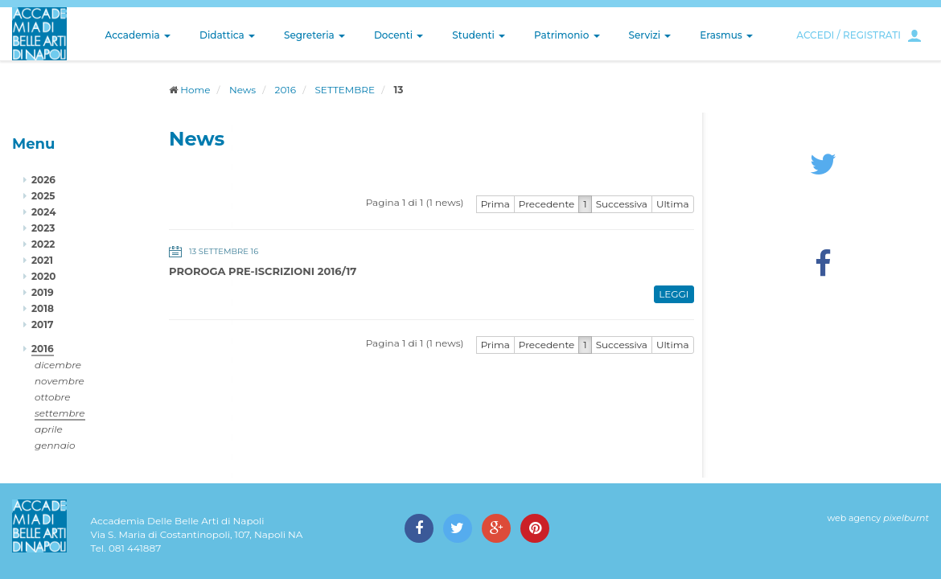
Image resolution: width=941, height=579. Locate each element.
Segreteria (314, 35)
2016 (285, 90)
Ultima (672, 204)
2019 (42, 292)
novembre (59, 381)
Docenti (398, 35)
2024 (43, 212)
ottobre (52, 397)
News (242, 90)
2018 (42, 308)
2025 (43, 196)
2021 (42, 260)
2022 (43, 244)
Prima (495, 204)
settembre (60, 413)
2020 (43, 276)
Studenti (478, 35)
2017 (42, 324)
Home (195, 90)
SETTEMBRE (344, 90)
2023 (43, 228)
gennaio (55, 445)
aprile (49, 429)
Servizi (650, 35)
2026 (43, 180)
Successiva (621, 204)
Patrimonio (567, 35)
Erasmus (726, 35)
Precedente (547, 204)
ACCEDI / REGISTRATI (848, 35)
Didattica (227, 35)
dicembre (58, 365)
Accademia (138, 35)
